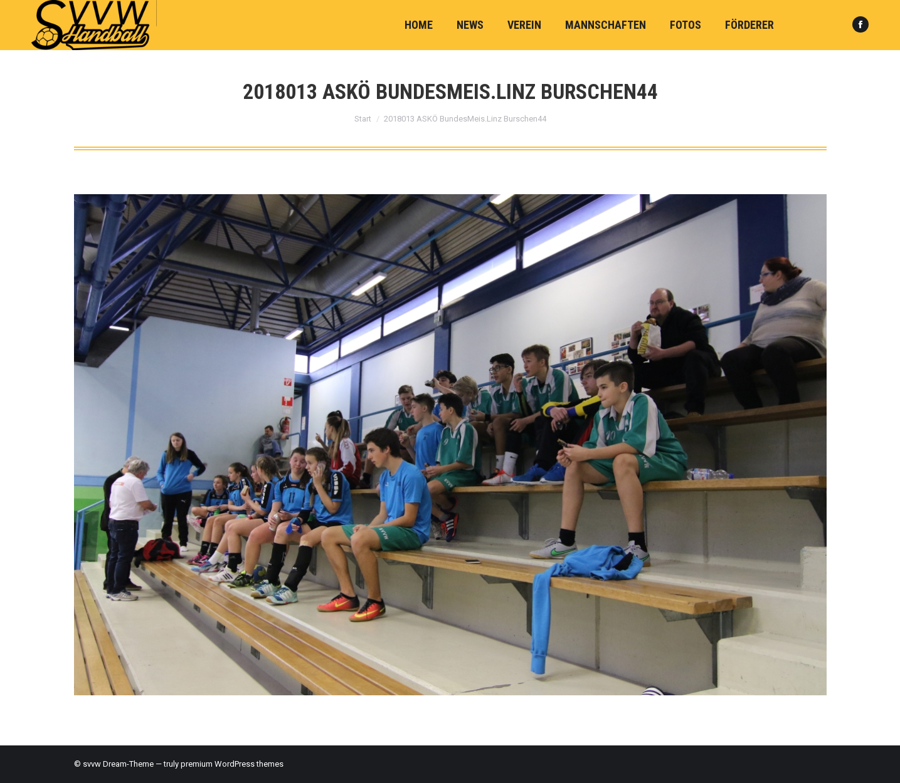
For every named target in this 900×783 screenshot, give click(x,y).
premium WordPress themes (232, 764)
